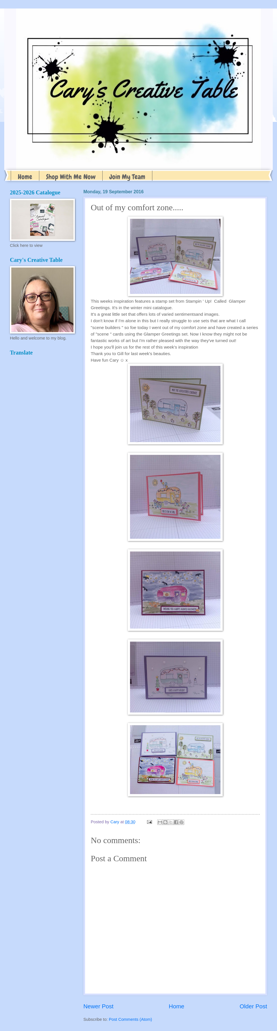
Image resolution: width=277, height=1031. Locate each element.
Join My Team (127, 176)
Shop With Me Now (71, 176)
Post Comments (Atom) (130, 1019)
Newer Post (98, 1006)
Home (25, 176)
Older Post (253, 1006)
